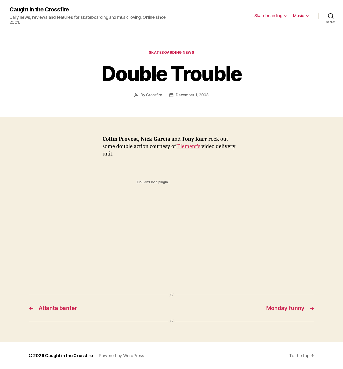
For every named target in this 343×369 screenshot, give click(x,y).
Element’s (188, 146)
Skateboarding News (171, 52)
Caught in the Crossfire (39, 9)
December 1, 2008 (192, 94)
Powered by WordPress (121, 355)
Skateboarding (268, 15)
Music (298, 15)
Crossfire (154, 94)
